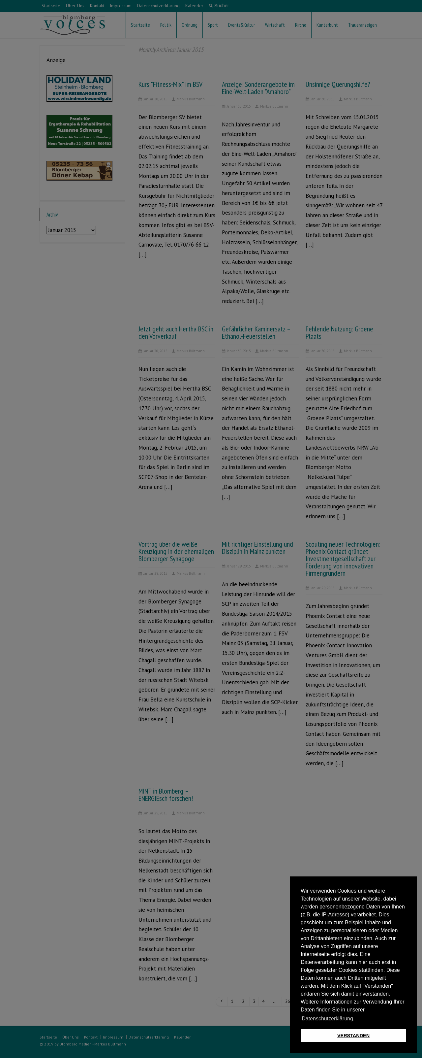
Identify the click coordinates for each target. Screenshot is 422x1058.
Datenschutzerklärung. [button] (328, 1018)
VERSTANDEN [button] (353, 1035)
